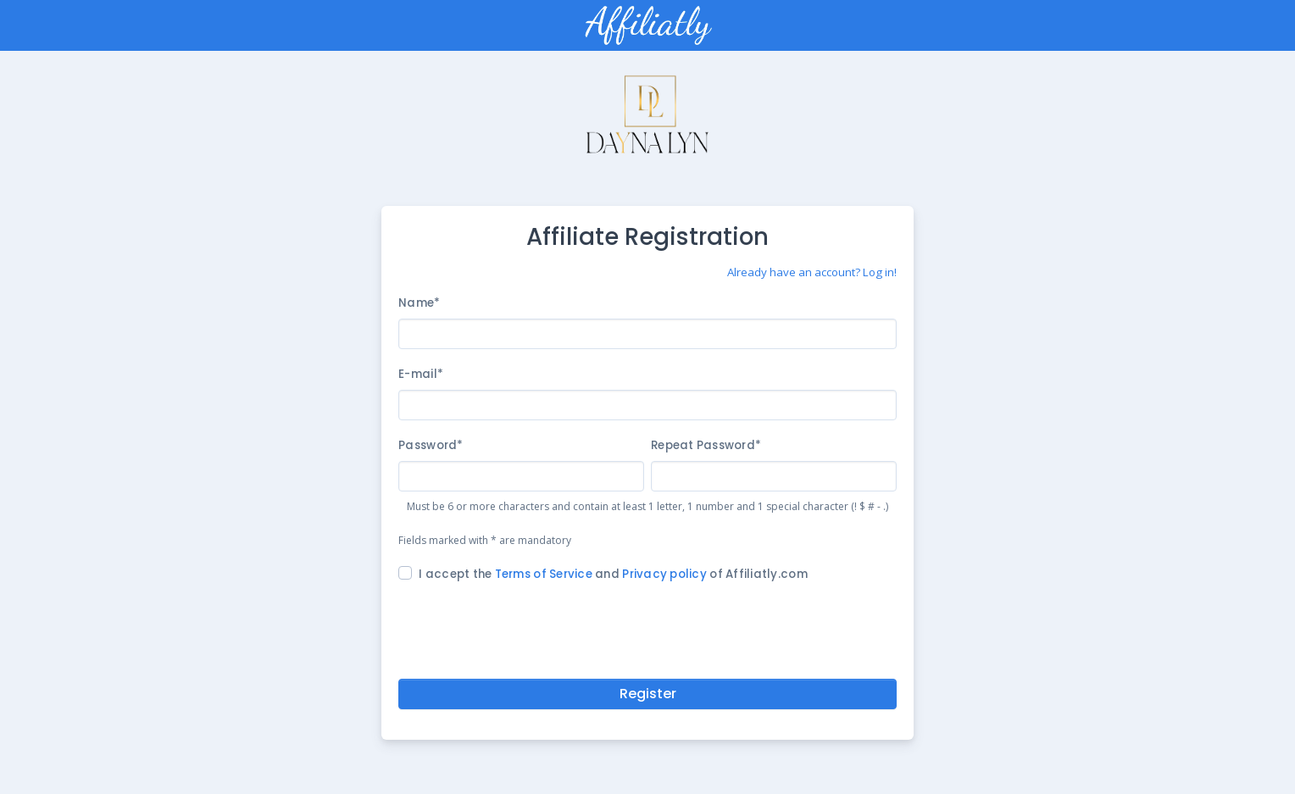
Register (648, 693)
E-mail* (420, 374)
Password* (430, 445)
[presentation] (647, 627)
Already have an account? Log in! (812, 272)
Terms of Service (543, 574)
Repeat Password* (706, 445)
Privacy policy (664, 574)
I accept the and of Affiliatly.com (613, 574)
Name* (419, 303)
